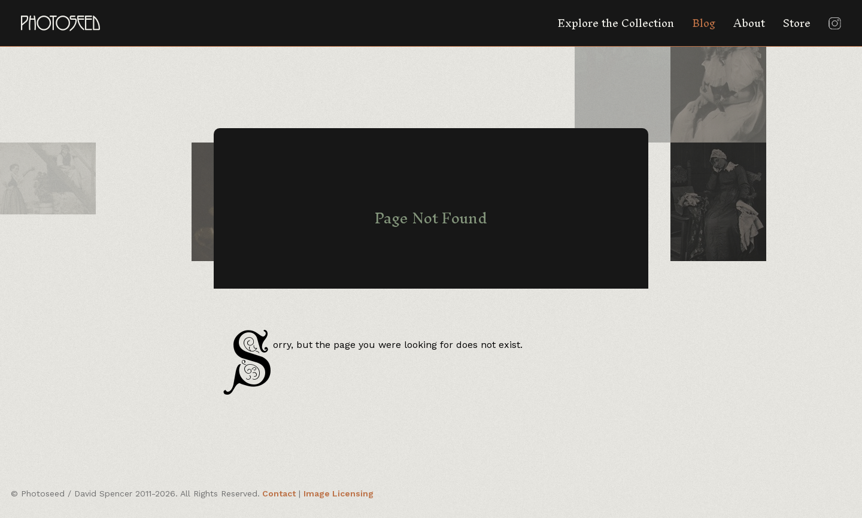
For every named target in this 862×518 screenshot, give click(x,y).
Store (797, 23)
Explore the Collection (615, 23)
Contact (279, 493)
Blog (703, 23)
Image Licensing (338, 493)
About (749, 23)
